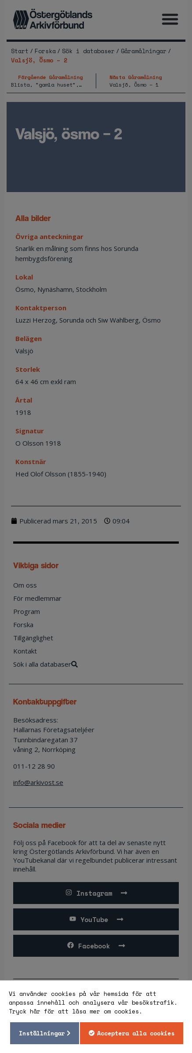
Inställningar (42, 1033)
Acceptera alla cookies (135, 1033)
